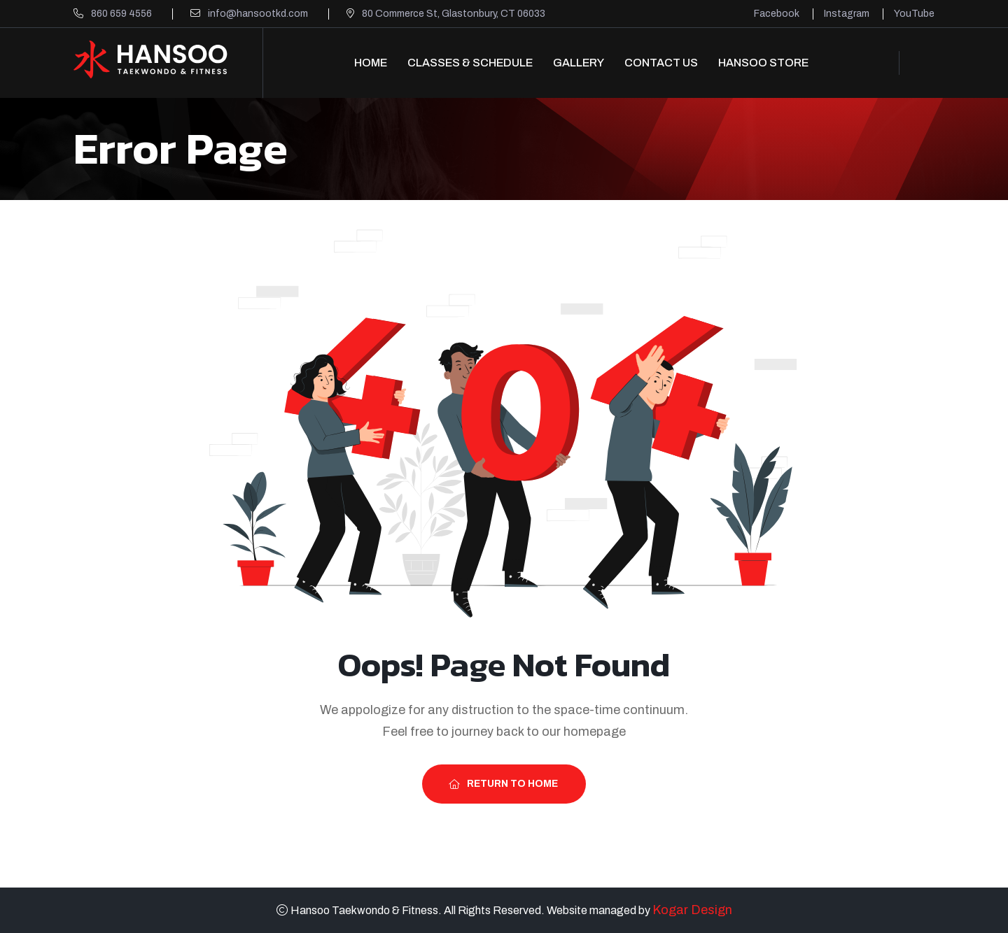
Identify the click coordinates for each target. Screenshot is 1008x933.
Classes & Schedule (470, 63)
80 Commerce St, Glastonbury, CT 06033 (453, 13)
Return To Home (503, 783)
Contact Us (661, 63)
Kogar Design (692, 910)
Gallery (578, 63)
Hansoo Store (763, 63)
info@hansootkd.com (258, 13)
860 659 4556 (121, 13)
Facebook (776, 13)
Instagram (846, 13)
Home (370, 63)
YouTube (914, 13)
